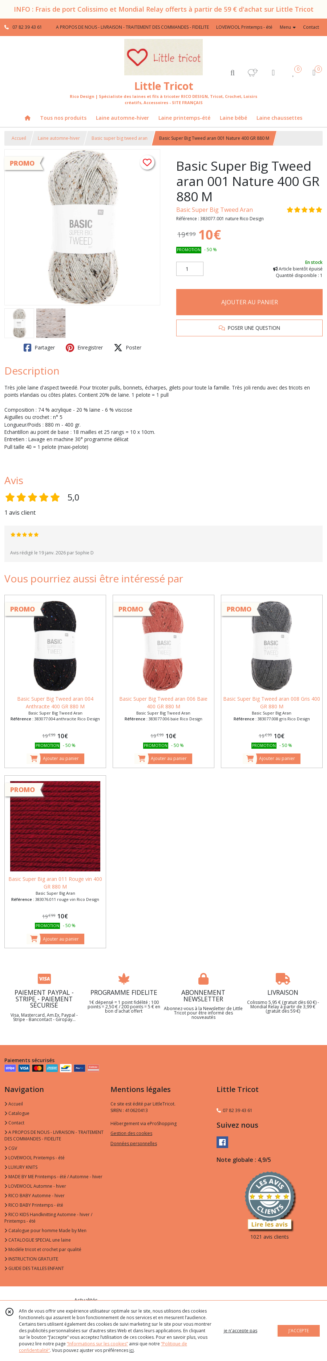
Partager (39, 347)
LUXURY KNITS (20, 1167)
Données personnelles (133, 1143)
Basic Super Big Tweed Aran (214, 210)
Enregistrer (84, 347)
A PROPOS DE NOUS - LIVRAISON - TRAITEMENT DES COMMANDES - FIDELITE (54, 1135)
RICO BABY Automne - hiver (34, 1195)
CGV (10, 1148)
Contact (311, 27)
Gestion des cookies (131, 1133)
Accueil (19, 138)
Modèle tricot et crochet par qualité (42, 1249)
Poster (127, 347)
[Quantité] (189, 269)
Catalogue (16, 1113)
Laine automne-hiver (59, 138)
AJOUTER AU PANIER (249, 302)
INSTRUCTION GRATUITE (31, 1259)
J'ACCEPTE (298, 1331)
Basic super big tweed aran (120, 138)
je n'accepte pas (240, 1331)
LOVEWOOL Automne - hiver (35, 1186)
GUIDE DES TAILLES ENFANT (34, 1268)
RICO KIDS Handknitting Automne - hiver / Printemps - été (48, 1217)
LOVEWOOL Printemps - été (34, 1158)
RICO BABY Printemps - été (33, 1205)
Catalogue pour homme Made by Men (45, 1230)
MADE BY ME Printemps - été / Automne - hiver (53, 1177)
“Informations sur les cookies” (97, 1344)
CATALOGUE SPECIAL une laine (37, 1240)
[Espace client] (273, 72)
